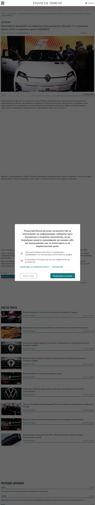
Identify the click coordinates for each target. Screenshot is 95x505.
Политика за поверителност (34, 267)
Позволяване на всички (62, 276)
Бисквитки (57, 267)
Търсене (89, 3)
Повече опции (28, 276)
